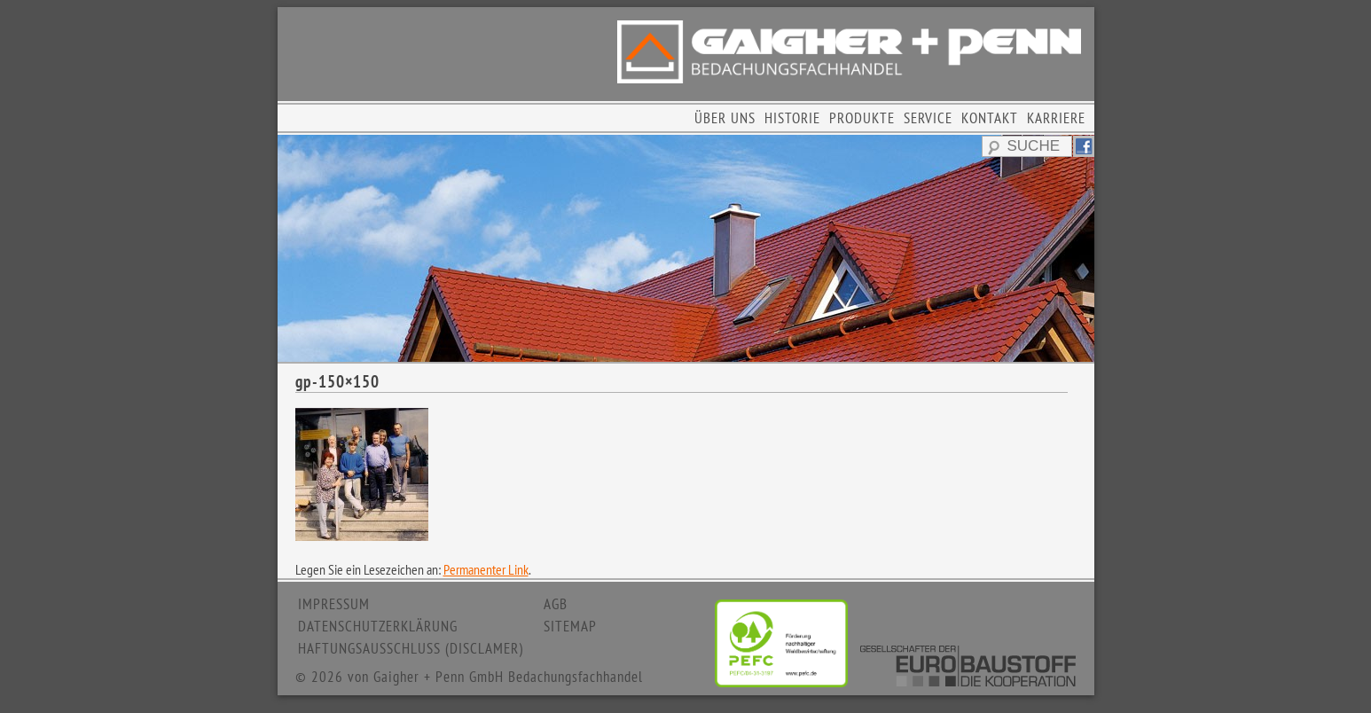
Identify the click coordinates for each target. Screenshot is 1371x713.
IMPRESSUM (334, 604)
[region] (686, 248)
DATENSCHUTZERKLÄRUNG (378, 626)
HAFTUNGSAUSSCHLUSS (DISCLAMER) (410, 648)
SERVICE (928, 118)
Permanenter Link (486, 569)
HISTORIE (792, 118)
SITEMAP (570, 626)
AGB (556, 604)
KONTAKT (989, 118)
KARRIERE (1056, 118)
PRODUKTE (862, 118)
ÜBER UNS (725, 118)
